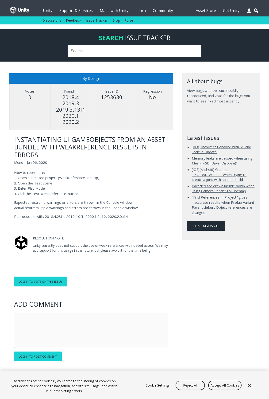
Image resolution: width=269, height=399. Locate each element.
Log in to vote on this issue (40, 281)
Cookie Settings (158, 385)
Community (163, 10)
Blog (116, 20)
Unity (47, 10)
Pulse (128, 20)
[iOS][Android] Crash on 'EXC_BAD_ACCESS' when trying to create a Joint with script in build (219, 174)
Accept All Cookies (225, 385)
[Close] (249, 385)
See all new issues (206, 226)
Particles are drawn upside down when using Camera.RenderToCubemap (223, 188)
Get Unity (231, 10)
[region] (134, 385)
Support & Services (76, 10)
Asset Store (206, 10)
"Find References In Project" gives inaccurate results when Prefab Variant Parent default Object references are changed (223, 205)
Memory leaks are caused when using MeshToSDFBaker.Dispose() (222, 161)
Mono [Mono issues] (18, 162)
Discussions (51, 20)
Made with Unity (114, 10)
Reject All (190, 385)
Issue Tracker (97, 20)
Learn (140, 10)
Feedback (73, 20)
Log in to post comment (38, 356)
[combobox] (134, 51)
